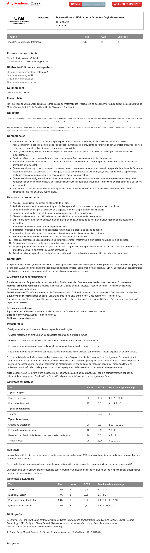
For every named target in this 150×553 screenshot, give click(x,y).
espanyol (99, 4)
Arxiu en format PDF (127, 4)
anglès (87, 4)
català (75, 4)
